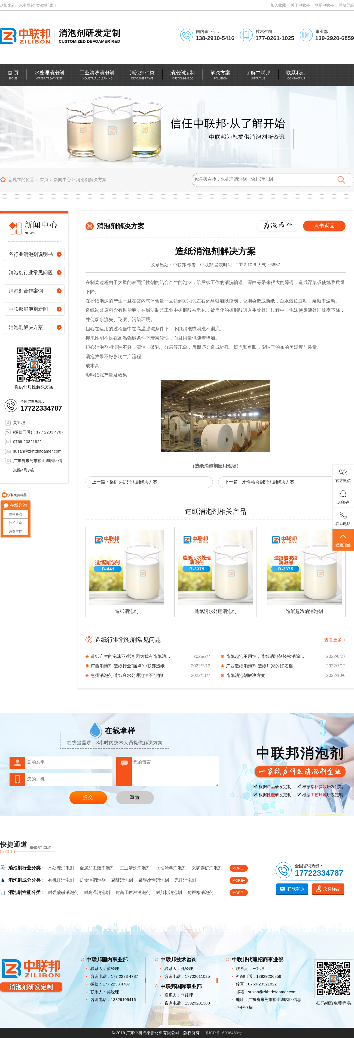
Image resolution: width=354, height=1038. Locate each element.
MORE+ (238, 868)
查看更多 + (335, 639)
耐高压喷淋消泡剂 (132, 892)
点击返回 (324, 226)
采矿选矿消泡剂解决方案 (133, 482)
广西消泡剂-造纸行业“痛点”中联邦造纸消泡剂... (131, 666)
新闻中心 (62, 179)
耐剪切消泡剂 (169, 892)
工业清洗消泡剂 (135, 868)
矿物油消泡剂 (93, 880)
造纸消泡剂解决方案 (245, 675)
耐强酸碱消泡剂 (63, 892)
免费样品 (331, 888)
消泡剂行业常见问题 (31, 272)
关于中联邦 (300, 5)
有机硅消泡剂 (61, 880)
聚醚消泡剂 (122, 880)
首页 (44, 179)
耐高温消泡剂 (97, 892)
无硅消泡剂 (185, 880)
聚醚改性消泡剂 (153, 880)
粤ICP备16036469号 (223, 1032)
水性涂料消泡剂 (171, 868)
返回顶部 (343, 540)
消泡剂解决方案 (91, 179)
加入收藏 (278, 5)
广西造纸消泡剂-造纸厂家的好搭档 (259, 666)
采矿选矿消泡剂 (207, 868)
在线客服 (296, 888)
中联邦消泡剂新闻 (28, 309)
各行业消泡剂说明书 (31, 254)
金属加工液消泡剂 (97, 868)
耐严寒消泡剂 (200, 892)
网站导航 (346, 5)
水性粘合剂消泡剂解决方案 (268, 482)
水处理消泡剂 (61, 868)
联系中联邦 (324, 5)
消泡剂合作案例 (26, 291)
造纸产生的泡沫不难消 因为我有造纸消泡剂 (131, 656)
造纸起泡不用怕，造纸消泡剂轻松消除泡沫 (267, 656)
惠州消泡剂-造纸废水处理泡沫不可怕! (127, 675)
